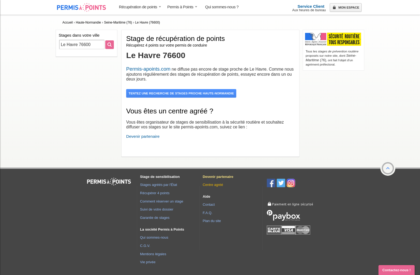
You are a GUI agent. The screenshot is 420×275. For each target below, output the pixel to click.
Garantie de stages (155, 218)
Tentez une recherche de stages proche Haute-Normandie (181, 93)
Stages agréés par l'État (158, 185)
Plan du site (212, 221)
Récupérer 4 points (155, 193)
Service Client (311, 6)
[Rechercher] (109, 44)
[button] (388, 168)
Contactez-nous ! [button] (396, 270)
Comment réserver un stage (161, 201)
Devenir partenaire (143, 136)
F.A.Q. (207, 213)
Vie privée (148, 262)
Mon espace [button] (345, 8)
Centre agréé (213, 185)
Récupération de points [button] (138, 7)
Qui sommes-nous (154, 237)
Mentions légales (153, 254)
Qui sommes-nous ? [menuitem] (222, 7)
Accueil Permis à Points (84, 7)
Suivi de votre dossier (156, 209)
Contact (209, 205)
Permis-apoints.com (148, 69)
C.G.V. (145, 246)
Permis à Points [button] (180, 7)
